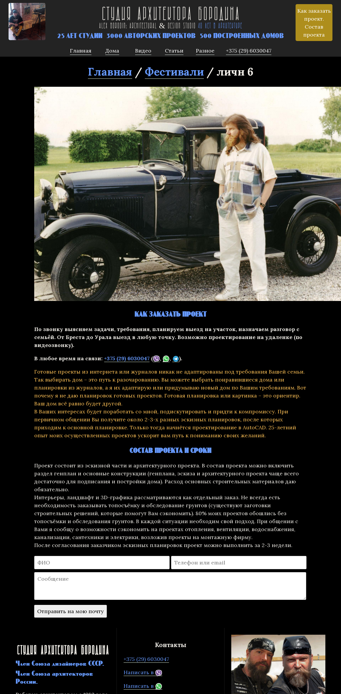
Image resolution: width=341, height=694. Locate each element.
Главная (110, 71)
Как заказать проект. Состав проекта (314, 22)
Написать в (143, 672)
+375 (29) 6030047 (127, 358)
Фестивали (174, 71)
